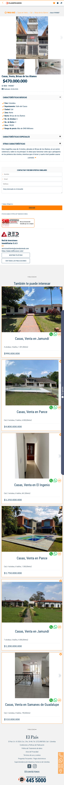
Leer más (31, 158)
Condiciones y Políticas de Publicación (32, 745)
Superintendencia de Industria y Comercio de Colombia (32, 762)
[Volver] (3, 3)
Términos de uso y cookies (32, 755)
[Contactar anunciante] (59, 335)
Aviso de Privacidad (32, 752)
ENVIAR (32, 208)
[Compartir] (61, 3)
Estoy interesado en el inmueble (32, 190)
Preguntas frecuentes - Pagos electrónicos (32, 759)
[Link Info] (32, 344)
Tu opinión (62, 392)
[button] (32, 97)
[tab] (32, 97)
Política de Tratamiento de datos (20, 214)
